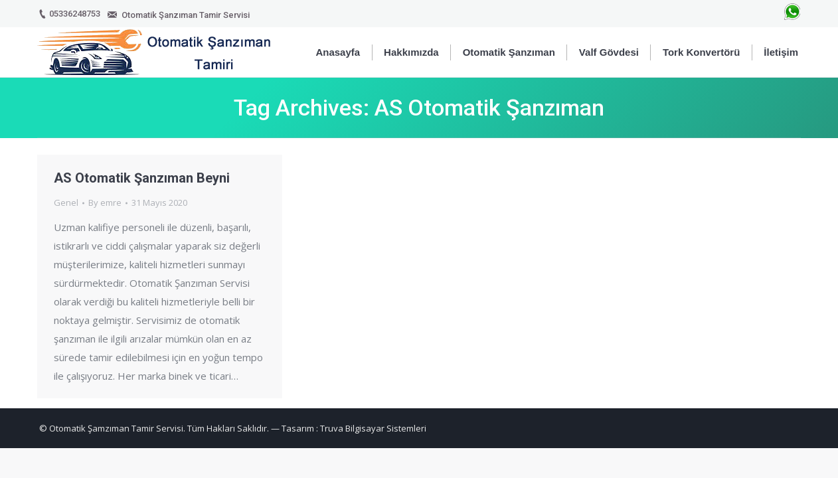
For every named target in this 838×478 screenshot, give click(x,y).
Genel (66, 202)
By (105, 202)
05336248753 (74, 14)
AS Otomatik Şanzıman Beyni (142, 178)
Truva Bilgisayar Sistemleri (373, 428)
